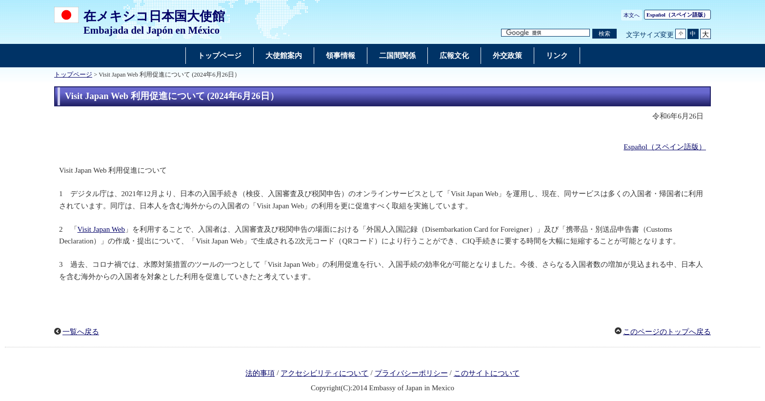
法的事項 (260, 373)
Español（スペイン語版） (665, 147)
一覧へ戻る (80, 332)
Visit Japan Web (101, 229)
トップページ (73, 74)
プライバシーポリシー (411, 373)
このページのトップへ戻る (667, 332)
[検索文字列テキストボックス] (545, 33)
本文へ (632, 15)
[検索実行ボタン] (604, 34)
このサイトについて (487, 373)
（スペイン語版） (677, 15)
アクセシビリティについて (324, 373)
